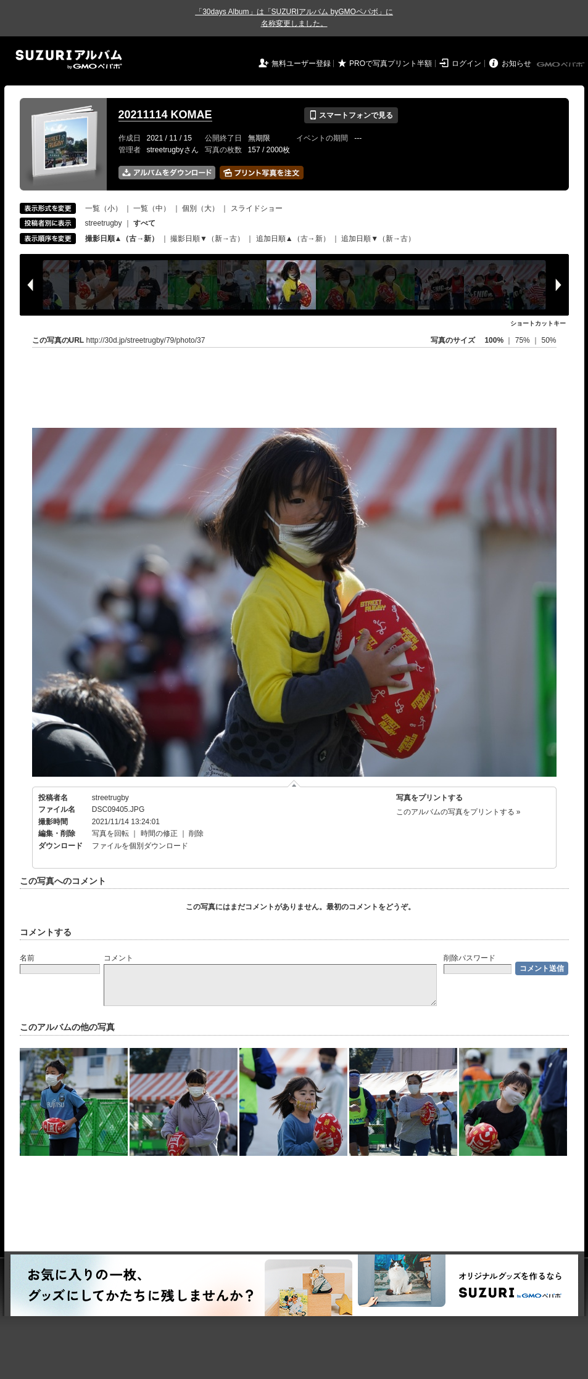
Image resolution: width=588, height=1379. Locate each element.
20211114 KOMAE (165, 114)
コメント (118, 958)
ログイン (466, 63)
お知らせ (516, 63)
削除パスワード (469, 958)
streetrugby (103, 223)
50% (548, 340)
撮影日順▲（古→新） (122, 238)
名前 (27, 958)
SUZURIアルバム (68, 59)
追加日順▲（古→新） (293, 238)
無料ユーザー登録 (301, 63)
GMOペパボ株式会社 (561, 65)
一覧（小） (103, 208)
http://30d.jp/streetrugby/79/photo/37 (145, 340)
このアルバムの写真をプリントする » (458, 812)
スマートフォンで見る (350, 115)
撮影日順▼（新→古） (207, 238)
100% (493, 340)
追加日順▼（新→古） (378, 238)
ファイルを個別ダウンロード (140, 845)
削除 (196, 833)
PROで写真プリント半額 (390, 63)
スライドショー (257, 208)
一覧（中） (151, 208)
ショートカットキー (538, 323)
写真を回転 (110, 833)
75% (523, 340)
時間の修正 (159, 833)
